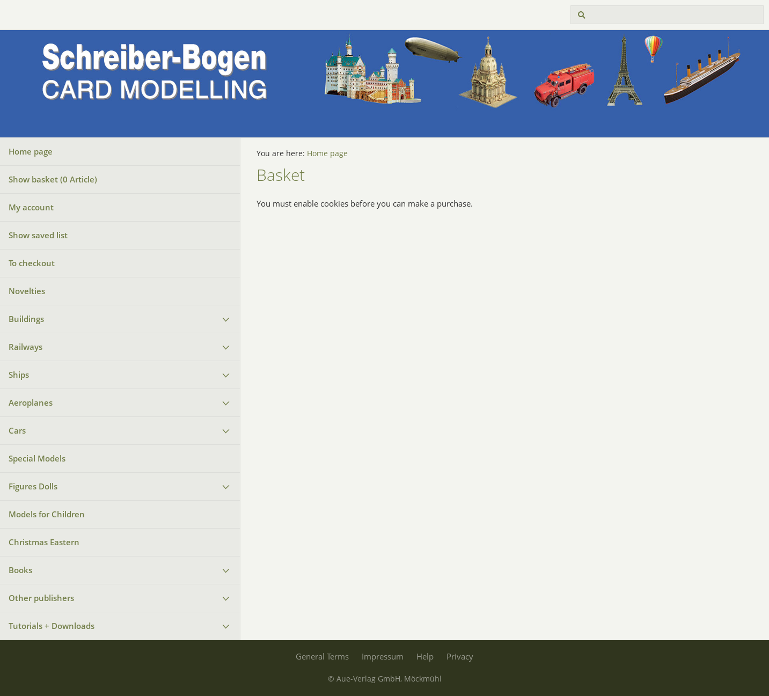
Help (425, 656)
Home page (31, 151)
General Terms (322, 656)
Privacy (459, 656)
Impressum (383, 656)
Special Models (37, 458)
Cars (17, 430)
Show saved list (38, 235)
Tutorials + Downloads (51, 625)
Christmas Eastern (44, 542)
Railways (25, 346)
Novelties (27, 290)
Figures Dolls (33, 486)
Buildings (26, 318)
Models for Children (47, 514)
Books (20, 570)
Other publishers (41, 597)
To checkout (32, 263)
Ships (19, 374)
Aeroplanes (31, 402)
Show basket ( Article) (53, 179)
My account (31, 207)
